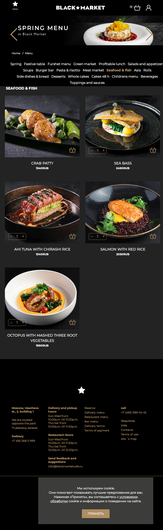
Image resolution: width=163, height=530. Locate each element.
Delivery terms (94, 426)
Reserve (89, 408)
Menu (29, 53)
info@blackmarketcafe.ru (63, 466)
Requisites (128, 421)
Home (16, 53)
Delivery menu (94, 412)
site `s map (128, 439)
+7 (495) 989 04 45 (133, 412)
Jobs (124, 425)
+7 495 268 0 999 (23, 441)
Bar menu (91, 421)
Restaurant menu (96, 417)
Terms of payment (96, 430)
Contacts (127, 430)
